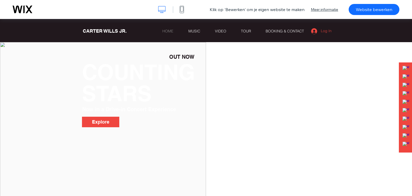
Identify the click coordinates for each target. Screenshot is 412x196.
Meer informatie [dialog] (324, 9)
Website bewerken (374, 9)
